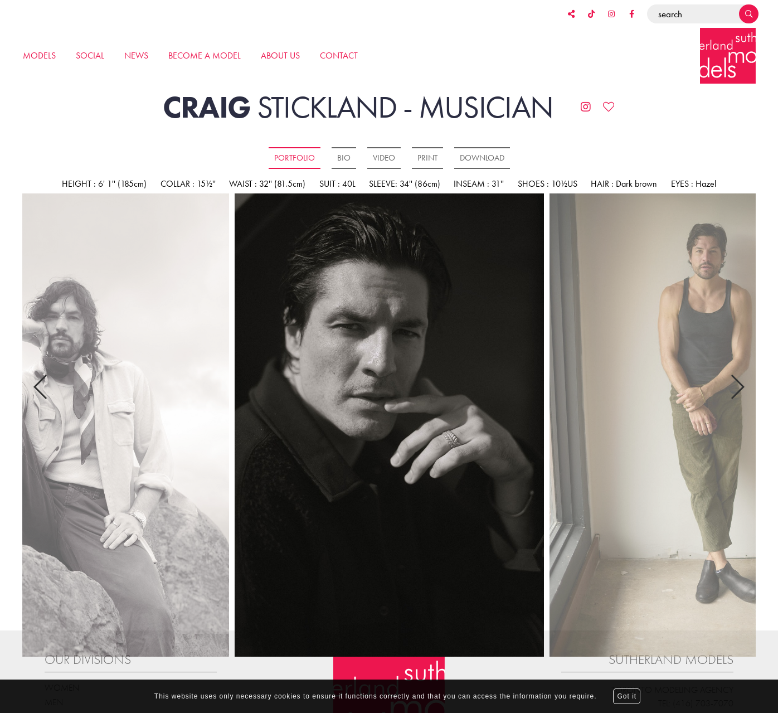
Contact (339, 55)
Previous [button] (40, 378)
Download (482, 157)
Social (90, 55)
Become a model (204, 55)
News (136, 55)
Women (62, 670)
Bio (344, 157)
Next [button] (737, 378)
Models (39, 55)
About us (280, 55)
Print (427, 157)
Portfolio (294, 157)
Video (384, 157)
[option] (389, 425)
